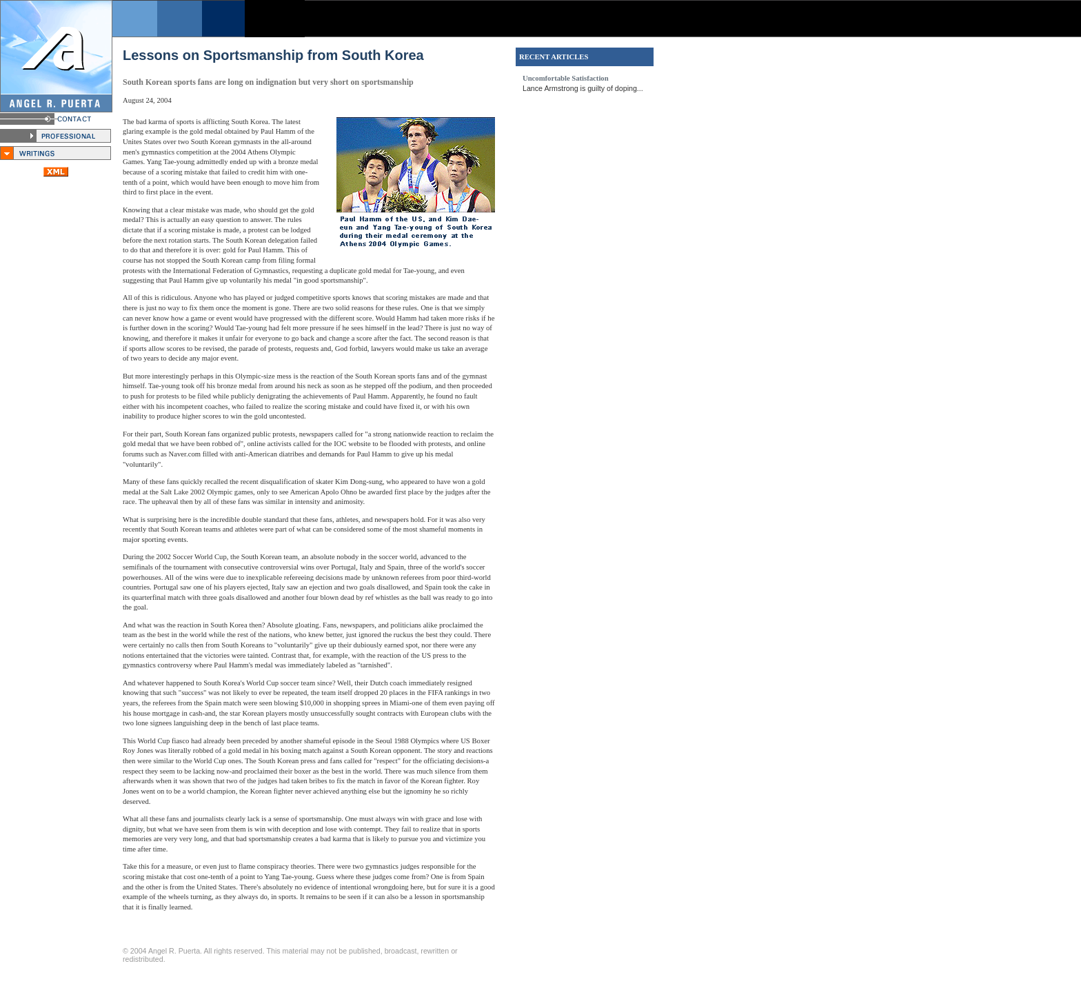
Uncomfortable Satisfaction (566, 78)
